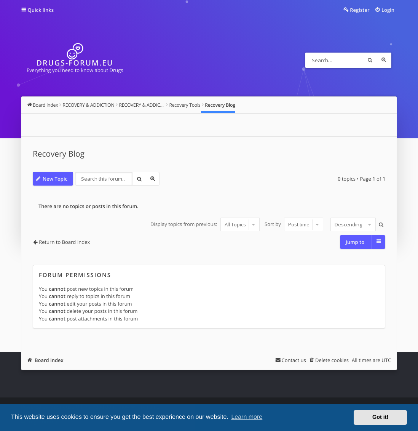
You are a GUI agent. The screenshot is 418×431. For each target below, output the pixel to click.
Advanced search (384, 60)
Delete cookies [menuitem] (332, 360)
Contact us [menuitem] (293, 360)
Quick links (40, 9)
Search (370, 60)
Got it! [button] (380, 417)
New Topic (55, 178)
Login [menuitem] (387, 9)
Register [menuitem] (359, 9)
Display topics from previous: (205, 224)
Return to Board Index (64, 242)
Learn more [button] (246, 417)
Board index (49, 360)
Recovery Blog (59, 154)
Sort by (294, 224)
